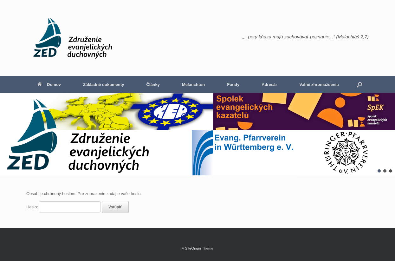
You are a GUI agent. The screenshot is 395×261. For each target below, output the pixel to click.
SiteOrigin (193, 248)
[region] (197, 134)
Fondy (233, 84)
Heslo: (63, 207)
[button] (359, 84)
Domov (49, 84)
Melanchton (193, 84)
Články (153, 84)
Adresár (269, 84)
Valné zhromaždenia (319, 84)
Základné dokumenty (103, 84)
